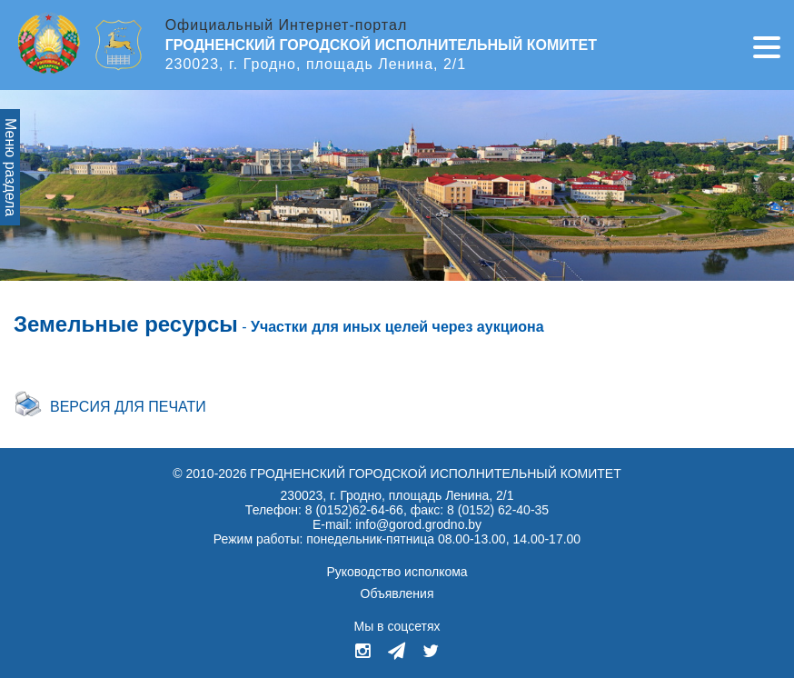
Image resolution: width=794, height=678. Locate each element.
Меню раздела (10, 167)
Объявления (397, 593)
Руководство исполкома (396, 571)
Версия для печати (128, 406)
